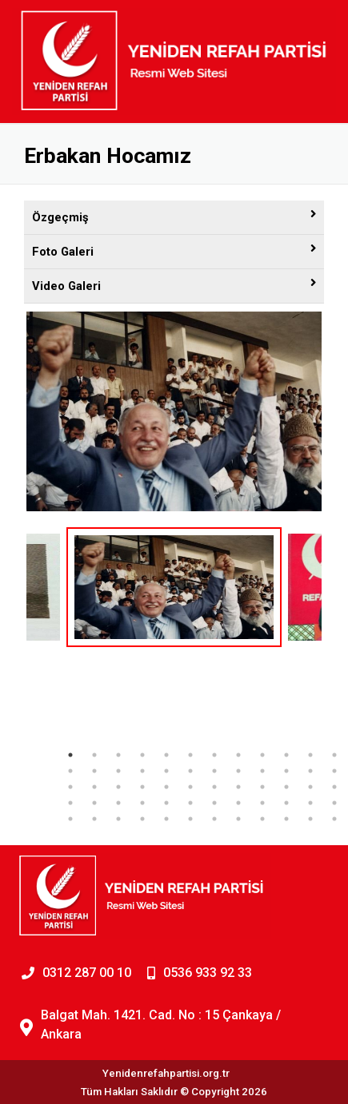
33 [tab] (262, 787)
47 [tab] (310, 803)
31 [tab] (214, 787)
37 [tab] (70, 803)
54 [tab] (190, 819)
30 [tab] (190, 787)
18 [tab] (190, 771)
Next (334, 627)
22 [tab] (286, 771)
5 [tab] (166, 755)
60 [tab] (334, 819)
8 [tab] (238, 755)
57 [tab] (262, 819)
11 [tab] (310, 755)
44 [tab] (238, 803)
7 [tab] (214, 755)
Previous (14, 627)
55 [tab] (214, 819)
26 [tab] (94, 787)
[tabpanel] (174, 587)
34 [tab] (286, 787)
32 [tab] (238, 787)
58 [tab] (286, 819)
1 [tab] (70, 755)
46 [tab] (286, 803)
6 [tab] (190, 755)
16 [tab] (142, 771)
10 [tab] (286, 755)
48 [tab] (334, 803)
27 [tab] (118, 787)
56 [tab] (238, 819)
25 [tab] (70, 787)
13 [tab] (70, 771)
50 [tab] (94, 819)
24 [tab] (334, 771)
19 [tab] (214, 771)
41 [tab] (166, 803)
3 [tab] (118, 755)
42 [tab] (190, 803)
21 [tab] (262, 771)
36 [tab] (334, 787)
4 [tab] (142, 755)
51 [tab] (118, 819)
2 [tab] (94, 755)
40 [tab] (142, 803)
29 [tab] (166, 787)
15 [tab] (118, 771)
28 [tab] (142, 787)
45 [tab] (262, 803)
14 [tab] (94, 771)
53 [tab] (166, 819)
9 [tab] (262, 755)
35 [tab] (310, 787)
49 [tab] (70, 819)
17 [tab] (166, 771)
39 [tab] (118, 803)
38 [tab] (94, 803)
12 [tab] (334, 755)
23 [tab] (310, 771)
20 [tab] (238, 771)
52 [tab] (142, 819)
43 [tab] (214, 803)
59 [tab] (310, 819)
